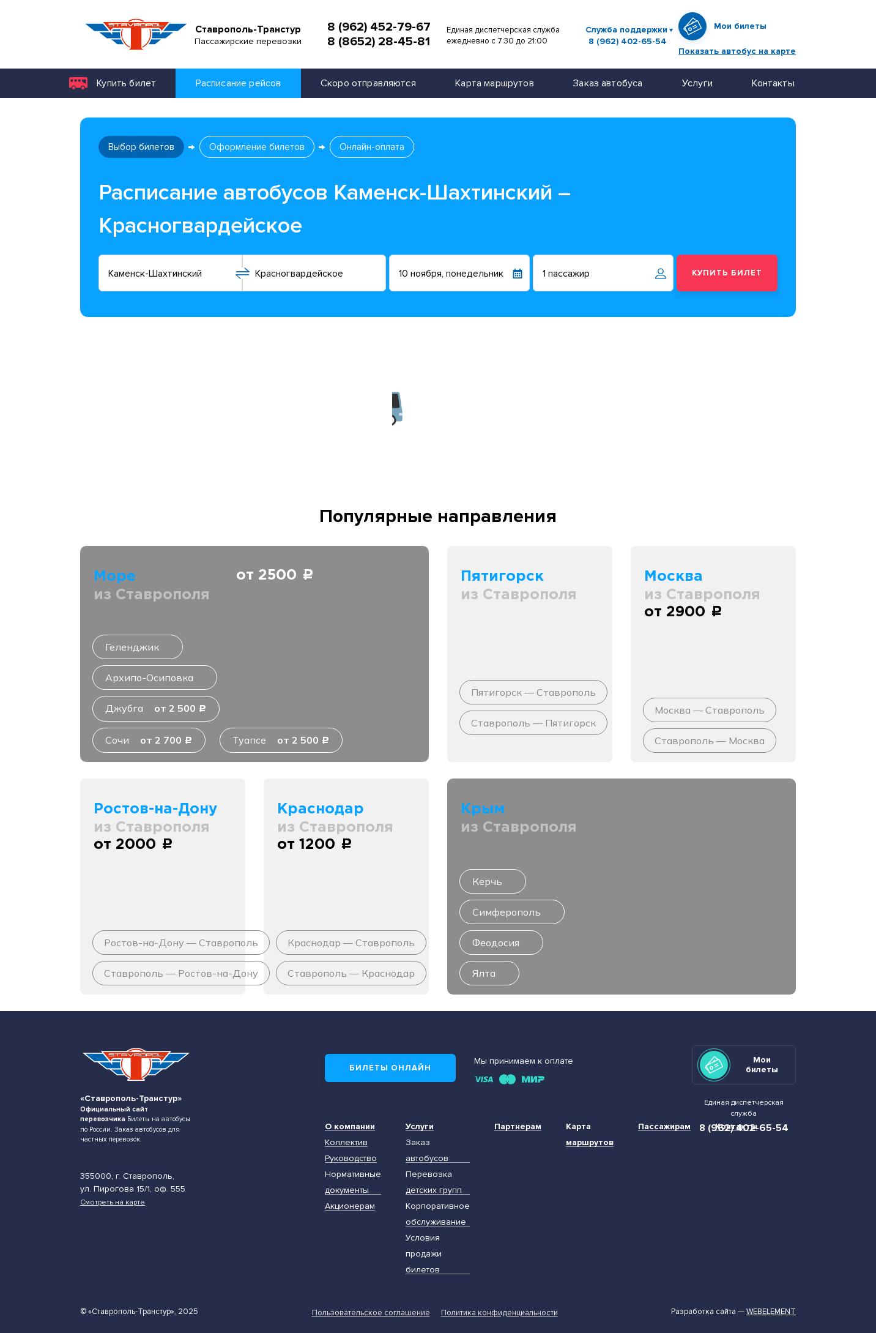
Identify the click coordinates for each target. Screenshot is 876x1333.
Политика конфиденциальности (499, 1313)
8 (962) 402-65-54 (627, 42)
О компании (350, 1126)
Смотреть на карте (112, 1202)
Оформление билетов (257, 146)
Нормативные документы (353, 1182)
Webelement (771, 1311)
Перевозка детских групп (434, 1182)
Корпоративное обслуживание (438, 1214)
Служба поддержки (626, 29)
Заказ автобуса (607, 83)
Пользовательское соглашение (371, 1313)
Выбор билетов (141, 146)
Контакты (773, 83)
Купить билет (126, 83)
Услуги (697, 83)
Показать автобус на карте (737, 51)
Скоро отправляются (368, 83)
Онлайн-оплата (372, 146)
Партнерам (517, 1126)
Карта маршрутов (494, 83)
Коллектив (346, 1142)
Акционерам (350, 1206)
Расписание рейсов (238, 83)
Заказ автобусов (427, 1150)
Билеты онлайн (390, 1068)
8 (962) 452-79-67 (379, 27)
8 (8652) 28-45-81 (378, 41)
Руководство (351, 1158)
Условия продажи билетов (424, 1254)
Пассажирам (664, 1126)
